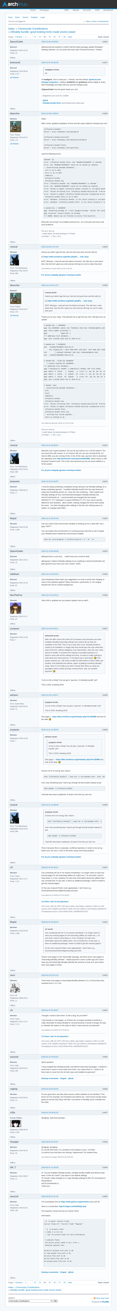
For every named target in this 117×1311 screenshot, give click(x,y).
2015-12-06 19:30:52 (49, 42)
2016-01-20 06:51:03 (49, 1112)
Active (94, 21)
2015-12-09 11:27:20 (49, 247)
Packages (44, 10)
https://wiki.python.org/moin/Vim (75, 1202)
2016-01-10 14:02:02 (49, 1057)
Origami (63, 1078)
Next (70, 37)
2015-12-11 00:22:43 (49, 518)
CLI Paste (45, 902)
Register (34, 17)
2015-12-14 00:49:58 (49, 551)
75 (49, 37)
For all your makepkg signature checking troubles (61, 275)
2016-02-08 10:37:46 (49, 1196)
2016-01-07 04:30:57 (49, 1010)
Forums (56, 10)
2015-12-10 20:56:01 (49, 445)
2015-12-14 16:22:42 (49, 574)
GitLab (76, 10)
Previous (18, 37)
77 (59, 37)
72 (35, 37)
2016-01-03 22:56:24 (49, 922)
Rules (17, 17)
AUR (97, 10)
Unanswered (103, 21)
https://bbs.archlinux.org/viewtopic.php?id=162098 (74, 717)
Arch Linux (15, 4)
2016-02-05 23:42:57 (49, 1142)
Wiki (67, 10)
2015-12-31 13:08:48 (49, 805)
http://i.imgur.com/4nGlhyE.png (72, 1206)
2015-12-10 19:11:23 (49, 285)
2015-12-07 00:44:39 (49, 62)
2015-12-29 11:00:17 (49, 695)
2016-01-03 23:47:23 (49, 975)
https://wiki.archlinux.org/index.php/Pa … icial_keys (66, 257)
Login (42, 17)
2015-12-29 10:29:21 (49, 628)
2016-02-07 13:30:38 (49, 1167)
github (45, 100)
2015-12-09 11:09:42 (49, 113)
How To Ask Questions (59, 902)
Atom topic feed (102, 1298)
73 (40, 37)
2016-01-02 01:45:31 (49, 867)
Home (33, 10)
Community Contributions (33, 28)
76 (54, 37)
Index (10, 17)
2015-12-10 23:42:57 (49, 481)
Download (108, 10)
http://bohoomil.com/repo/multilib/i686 (73, 459)
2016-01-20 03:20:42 (49, 1089)
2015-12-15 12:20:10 (49, 595)
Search (25, 17)
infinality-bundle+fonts (52, 103)
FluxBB (105, 1302)
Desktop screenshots (49, 1078)
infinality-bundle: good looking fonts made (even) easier (43, 31)
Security (87, 10)
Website (16, 78)
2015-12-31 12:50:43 (49, 730)
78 (64, 37)
